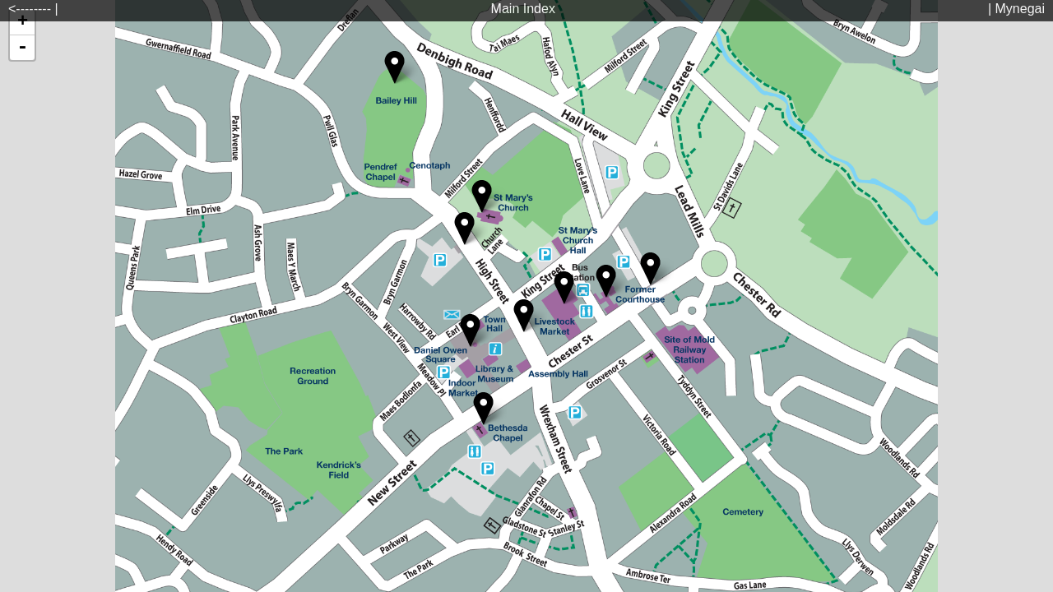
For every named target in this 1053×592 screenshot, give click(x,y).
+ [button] (22, 22)
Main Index (523, 9)
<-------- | (33, 9)
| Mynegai (1016, 9)
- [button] (22, 47)
